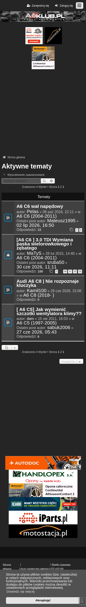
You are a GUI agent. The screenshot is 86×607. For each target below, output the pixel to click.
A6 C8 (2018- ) (38, 295)
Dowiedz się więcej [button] (21, 591)
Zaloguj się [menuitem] (63, 5)
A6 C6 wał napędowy (40, 206)
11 (70, 271)
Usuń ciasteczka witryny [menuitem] (34, 569)
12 (75, 271)
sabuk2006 (58, 327)
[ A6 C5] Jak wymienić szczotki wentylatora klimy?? (49, 311)
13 (80, 271)
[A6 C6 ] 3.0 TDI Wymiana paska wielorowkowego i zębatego (45, 244)
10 (65, 271)
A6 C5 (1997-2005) (37, 323)
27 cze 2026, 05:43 (37, 332)
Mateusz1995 (61, 221)
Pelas (33, 211)
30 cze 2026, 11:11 (37, 267)
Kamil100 (37, 290)
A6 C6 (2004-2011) (37, 216)
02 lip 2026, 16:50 (35, 225)
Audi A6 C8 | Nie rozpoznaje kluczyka (48, 283)
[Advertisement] (43, 112)
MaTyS (34, 253)
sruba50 (55, 262)
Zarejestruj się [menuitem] (37, 5)
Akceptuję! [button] (42, 600)
